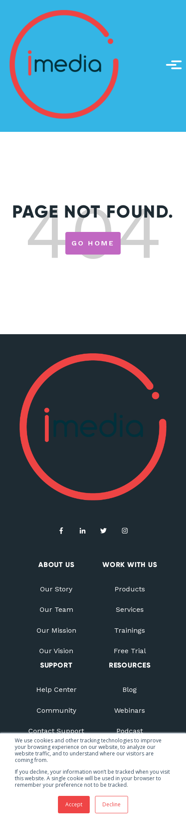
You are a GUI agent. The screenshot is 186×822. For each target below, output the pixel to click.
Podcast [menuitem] (129, 731)
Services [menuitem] (130, 609)
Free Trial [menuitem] (130, 651)
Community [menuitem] (56, 710)
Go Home (93, 243)
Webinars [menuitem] (129, 710)
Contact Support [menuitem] (56, 731)
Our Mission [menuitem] (56, 630)
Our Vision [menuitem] (56, 651)
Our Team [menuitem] (56, 609)
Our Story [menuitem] (56, 589)
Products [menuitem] (130, 589)
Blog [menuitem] (129, 689)
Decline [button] (111, 804)
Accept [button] (73, 804)
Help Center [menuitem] (56, 689)
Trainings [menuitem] (129, 630)
